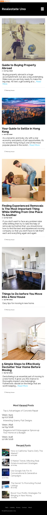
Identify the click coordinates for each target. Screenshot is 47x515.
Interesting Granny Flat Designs (17, 420)
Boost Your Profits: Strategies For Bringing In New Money (26, 494)
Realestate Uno (14, 9)
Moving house (10, 90)
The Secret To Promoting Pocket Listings (26, 484)
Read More (34, 145)
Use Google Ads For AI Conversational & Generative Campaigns (24, 473)
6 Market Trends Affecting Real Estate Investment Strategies (25, 462)
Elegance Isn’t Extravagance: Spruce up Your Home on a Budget (21, 431)
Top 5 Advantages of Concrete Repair (20, 411)
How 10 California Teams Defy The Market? (27, 452)
